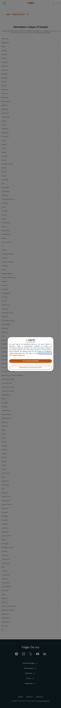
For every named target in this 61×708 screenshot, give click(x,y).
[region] (30, 354)
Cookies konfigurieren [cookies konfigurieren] (18, 355)
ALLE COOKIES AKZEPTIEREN (30, 360)
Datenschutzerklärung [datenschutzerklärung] (45, 353)
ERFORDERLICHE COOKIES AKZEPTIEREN (30, 367)
